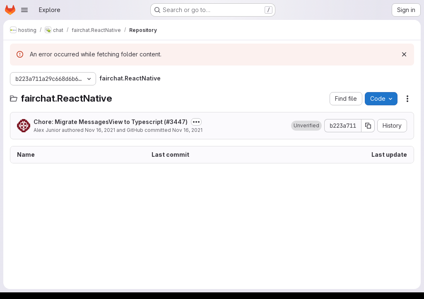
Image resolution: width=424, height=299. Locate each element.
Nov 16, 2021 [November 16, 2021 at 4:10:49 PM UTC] (100, 130)
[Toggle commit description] (196, 122)
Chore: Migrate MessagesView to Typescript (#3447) (111, 121)
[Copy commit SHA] (368, 125)
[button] (306, 126)
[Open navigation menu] (24, 10)
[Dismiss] (404, 54)
